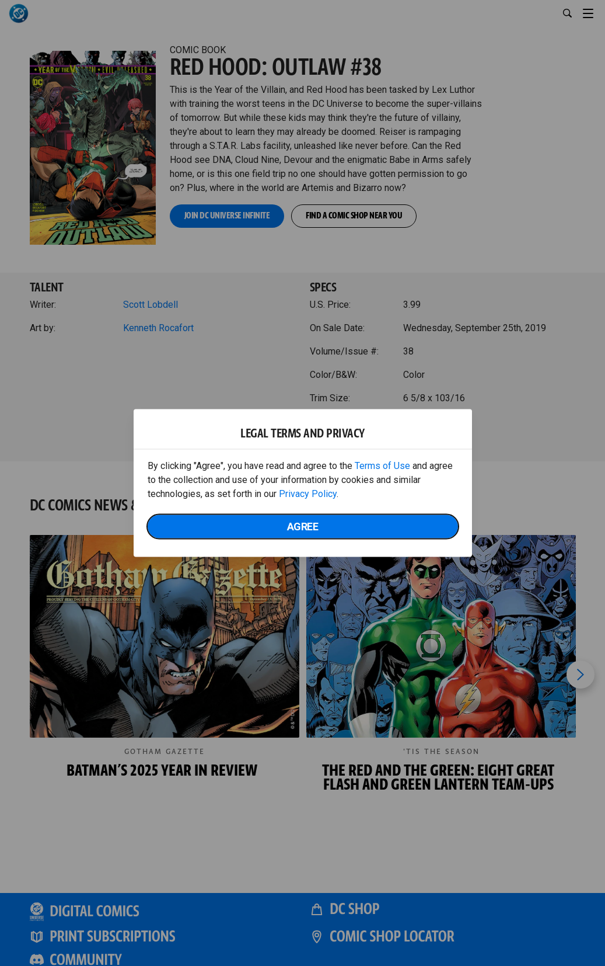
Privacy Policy (308, 493)
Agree (303, 526)
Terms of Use (382, 465)
